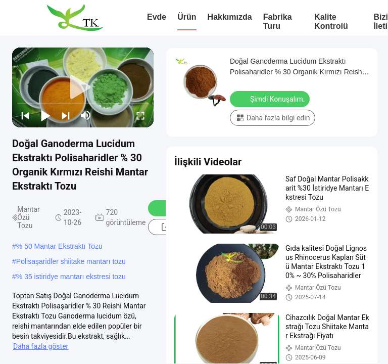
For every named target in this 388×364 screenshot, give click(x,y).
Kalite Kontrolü (331, 21)
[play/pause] (45, 115)
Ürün (186, 17)
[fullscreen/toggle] (140, 115)
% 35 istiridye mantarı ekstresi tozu (71, 276)
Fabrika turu (277, 21)
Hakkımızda (230, 17)
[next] (66, 115)
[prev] (25, 115)
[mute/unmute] (86, 115)
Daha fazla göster (40, 346)
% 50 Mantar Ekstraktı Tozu (59, 246)
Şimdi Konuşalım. (271, 99)
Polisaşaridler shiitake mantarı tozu (71, 261)
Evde (156, 17)
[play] (82, 87)
